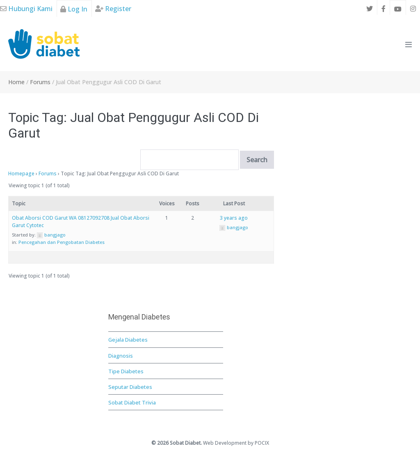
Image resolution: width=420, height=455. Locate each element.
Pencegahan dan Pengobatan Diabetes (61, 242)
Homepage (21, 173)
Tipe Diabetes (126, 371)
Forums (48, 173)
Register (113, 8)
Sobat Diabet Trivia (132, 402)
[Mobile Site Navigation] (408, 44)
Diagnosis (120, 355)
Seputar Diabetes (130, 387)
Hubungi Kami (26, 8)
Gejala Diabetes (128, 339)
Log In (73, 9)
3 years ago (234, 217)
